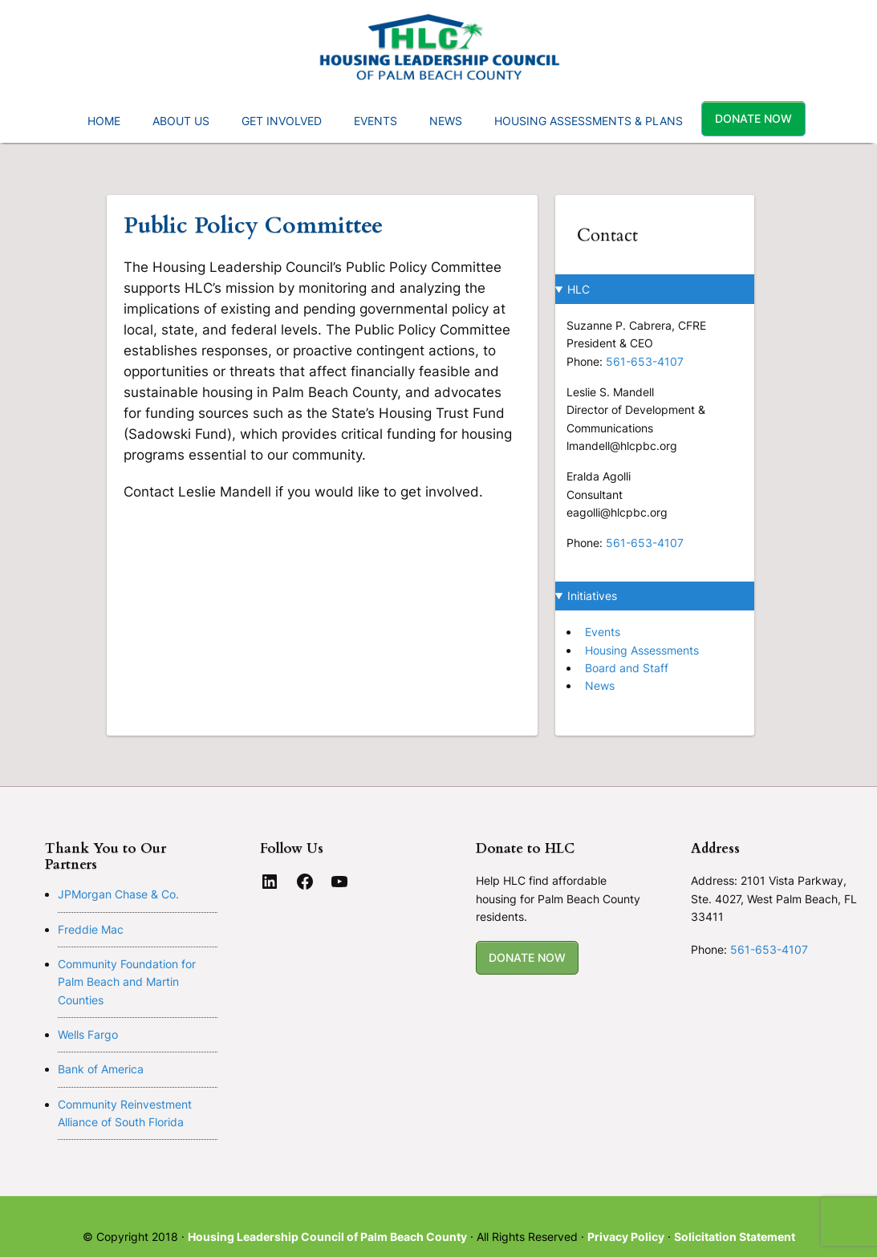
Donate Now (753, 118)
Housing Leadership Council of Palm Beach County (327, 1236)
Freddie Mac (91, 929)
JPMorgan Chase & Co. (118, 894)
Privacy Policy (625, 1236)
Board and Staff (626, 668)
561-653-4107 (645, 361)
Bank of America (101, 1069)
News (600, 685)
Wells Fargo (88, 1034)
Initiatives (592, 595)
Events (602, 632)
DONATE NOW (527, 957)
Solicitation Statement (734, 1236)
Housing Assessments (642, 650)
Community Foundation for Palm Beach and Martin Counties (127, 982)
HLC (578, 289)
